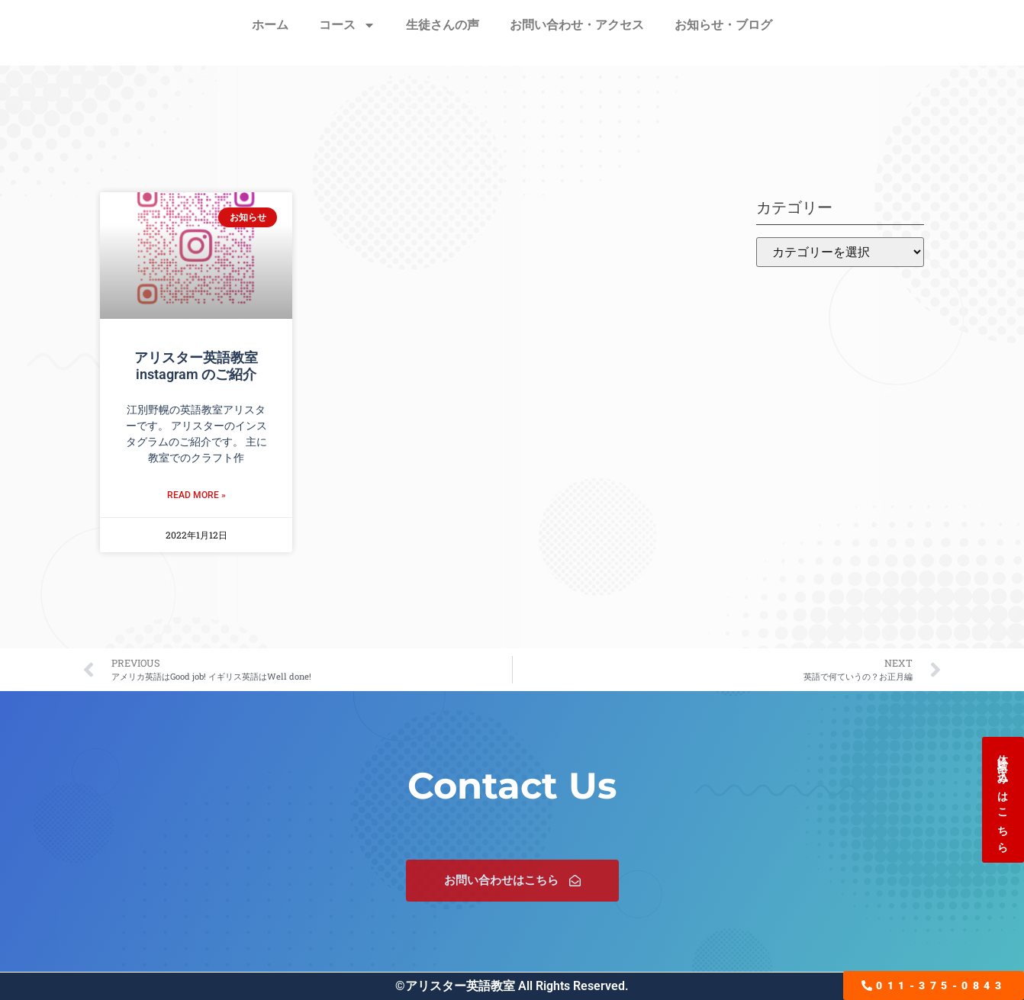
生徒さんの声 (442, 25)
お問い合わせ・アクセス (577, 25)
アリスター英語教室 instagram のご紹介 (196, 365)
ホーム (270, 25)
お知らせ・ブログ (723, 25)
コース (347, 25)
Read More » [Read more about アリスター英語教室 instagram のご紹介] (196, 495)
